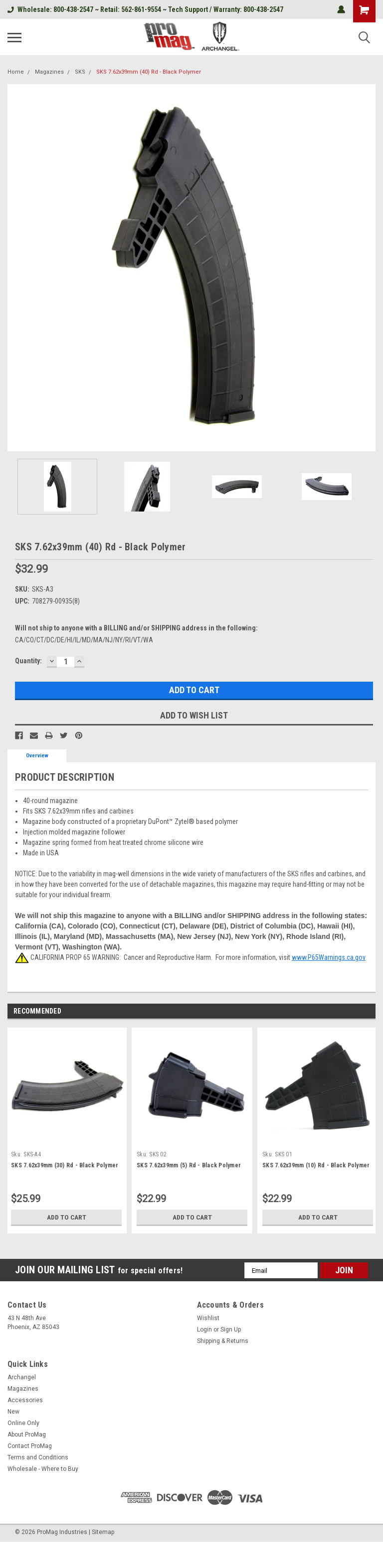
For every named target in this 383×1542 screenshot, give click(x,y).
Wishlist (208, 1318)
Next (370, 1012)
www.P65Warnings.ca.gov (329, 957)
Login (204, 1329)
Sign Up (230, 1329)
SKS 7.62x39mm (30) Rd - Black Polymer (64, 1165)
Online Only (23, 1423)
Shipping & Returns (222, 1340)
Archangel (21, 1377)
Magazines (49, 72)
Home (15, 72)
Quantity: (28, 661)
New (13, 1411)
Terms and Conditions (37, 1457)
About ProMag (26, 1434)
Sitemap (103, 1532)
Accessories (25, 1400)
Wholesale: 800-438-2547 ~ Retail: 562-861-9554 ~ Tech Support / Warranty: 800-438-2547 (145, 9)
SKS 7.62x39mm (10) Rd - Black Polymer (316, 1165)
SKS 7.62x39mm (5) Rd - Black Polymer (189, 1165)
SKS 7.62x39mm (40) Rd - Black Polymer (148, 72)
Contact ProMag (29, 1445)
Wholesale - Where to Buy (42, 1468)
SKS (80, 72)
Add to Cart (66, 1217)
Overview (37, 755)
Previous (356, 1012)
